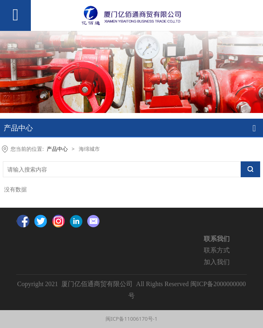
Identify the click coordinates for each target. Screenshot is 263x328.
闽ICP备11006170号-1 (131, 318)
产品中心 (57, 148)
